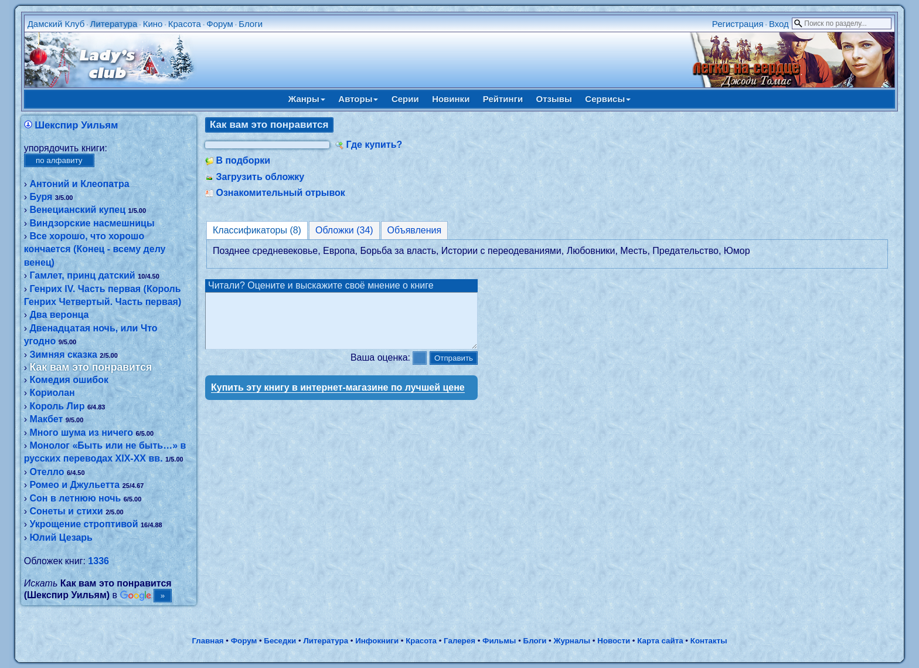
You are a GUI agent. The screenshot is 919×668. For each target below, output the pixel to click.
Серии (405, 99)
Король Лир (56, 406)
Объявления (414, 230)
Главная (207, 640)
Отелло (46, 472)
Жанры (306, 99)
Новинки (450, 99)
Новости (613, 640)
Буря (40, 197)
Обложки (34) (344, 230)
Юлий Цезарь (60, 537)
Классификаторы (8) (257, 230)
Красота (184, 24)
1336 (98, 561)
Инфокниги (377, 640)
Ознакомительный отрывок (280, 193)
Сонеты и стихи (66, 511)
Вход (779, 24)
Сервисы (608, 99)
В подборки (243, 160)
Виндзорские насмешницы (91, 223)
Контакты (708, 640)
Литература (114, 24)
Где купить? (374, 145)
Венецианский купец (77, 210)
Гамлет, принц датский (82, 275)
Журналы (571, 640)
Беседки (280, 640)
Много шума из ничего (81, 433)
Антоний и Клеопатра (79, 184)
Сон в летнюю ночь (75, 498)
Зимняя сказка (63, 355)
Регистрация (738, 24)
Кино (153, 24)
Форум (219, 24)
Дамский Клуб (56, 24)
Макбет (46, 419)
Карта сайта (660, 640)
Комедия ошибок (68, 380)
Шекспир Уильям (76, 125)
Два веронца (59, 315)
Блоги (251, 24)
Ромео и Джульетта (74, 485)
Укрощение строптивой (83, 524)
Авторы (358, 99)
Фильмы (499, 640)
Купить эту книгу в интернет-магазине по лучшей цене (338, 398)
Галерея (459, 640)
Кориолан (51, 393)
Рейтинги (503, 99)
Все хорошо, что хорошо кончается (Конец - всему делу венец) (95, 249)
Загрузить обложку (260, 177)
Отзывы (554, 99)
